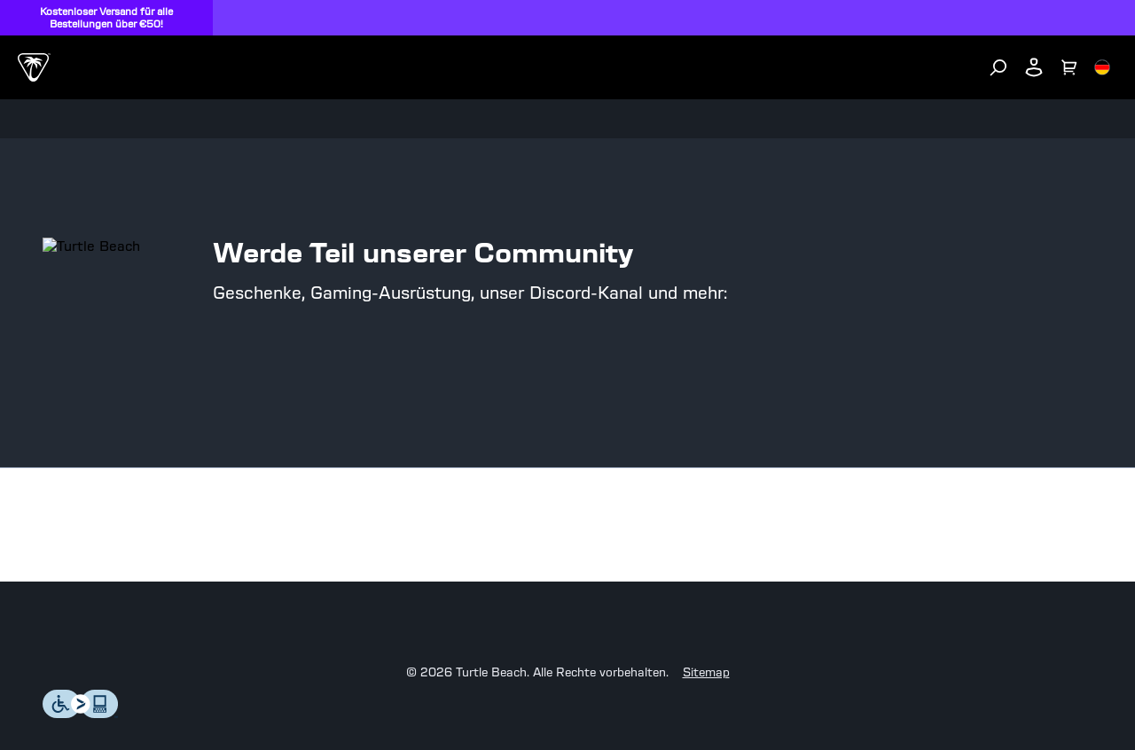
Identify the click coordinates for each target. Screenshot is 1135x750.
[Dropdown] (25, 44)
